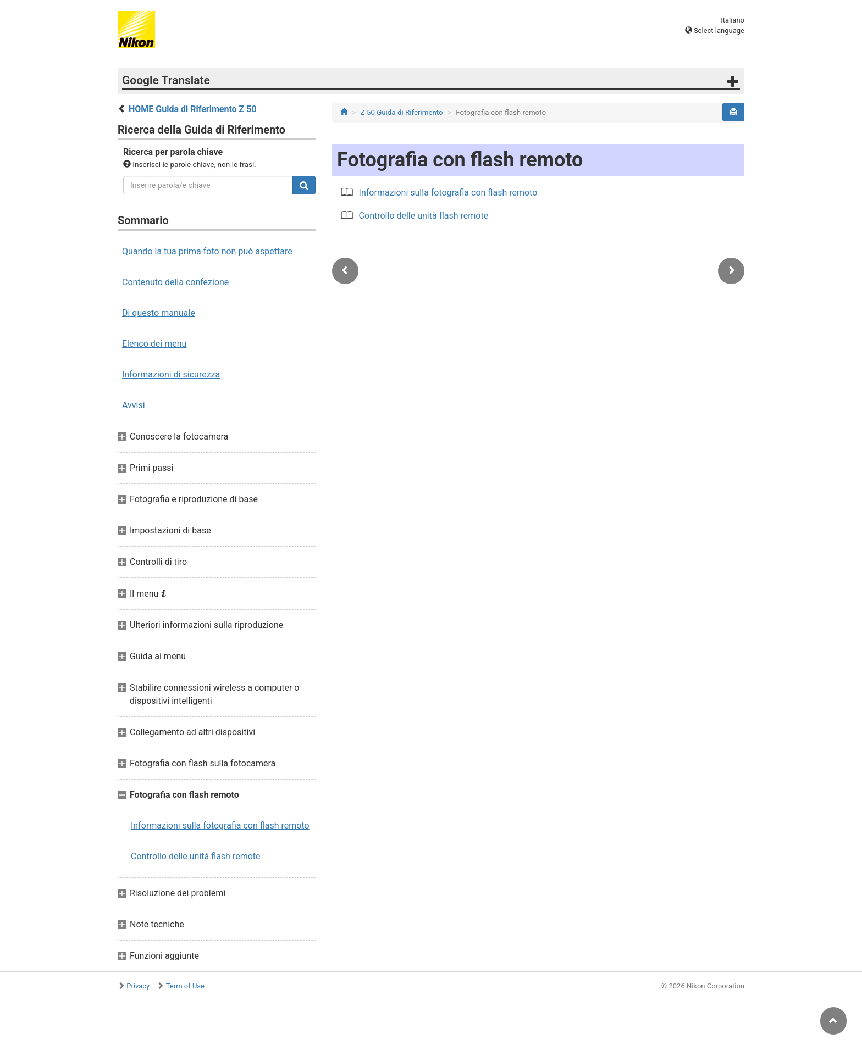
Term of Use (185, 986)
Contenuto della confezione (175, 282)
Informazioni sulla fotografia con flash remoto (220, 825)
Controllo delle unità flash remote (196, 856)
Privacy (138, 986)
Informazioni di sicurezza (171, 374)
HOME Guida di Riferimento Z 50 (193, 109)
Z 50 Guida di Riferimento (402, 112)
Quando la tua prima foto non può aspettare (207, 251)
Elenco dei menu (154, 343)
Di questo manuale (158, 313)
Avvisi (133, 405)
